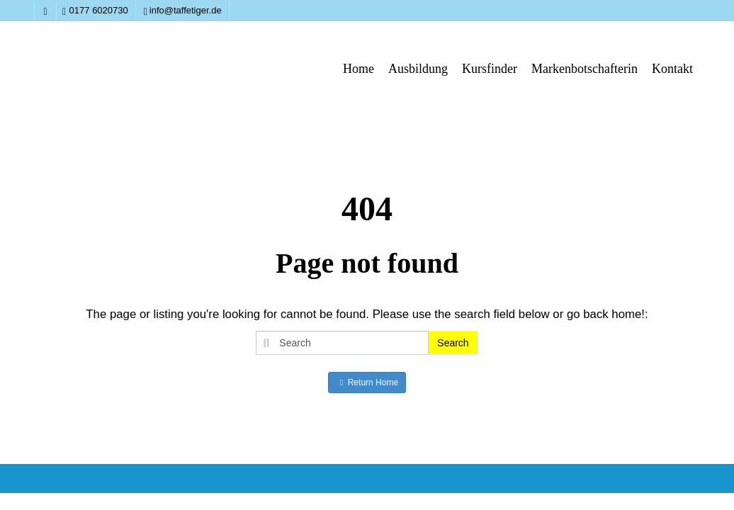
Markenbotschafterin (584, 69)
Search (452, 342)
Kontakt (672, 69)
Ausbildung (418, 69)
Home (358, 69)
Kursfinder (489, 69)
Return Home (367, 382)
